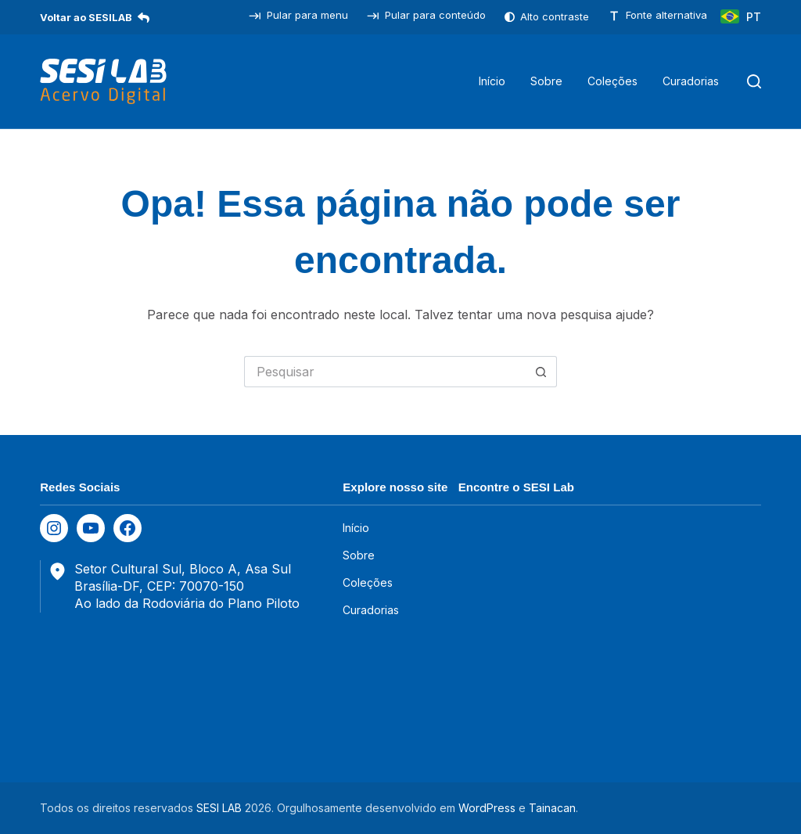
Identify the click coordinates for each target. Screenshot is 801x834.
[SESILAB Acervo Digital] (103, 81)
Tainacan (552, 807)
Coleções (612, 81)
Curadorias (691, 81)
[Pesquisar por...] (385, 371)
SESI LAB (219, 807)
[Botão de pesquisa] (541, 371)
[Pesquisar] (754, 81)
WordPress (486, 807)
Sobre (546, 81)
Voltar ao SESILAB (94, 17)
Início (492, 81)
